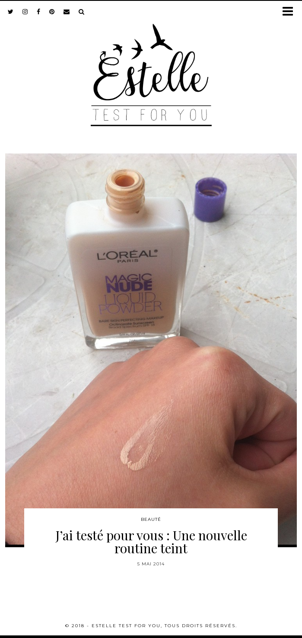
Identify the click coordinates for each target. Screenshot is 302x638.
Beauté (151, 519)
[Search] (82, 12)
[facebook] (39, 12)
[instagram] (25, 12)
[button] (290, 12)
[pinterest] (52, 12)
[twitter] (11, 12)
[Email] (67, 12)
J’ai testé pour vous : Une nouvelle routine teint (151, 541)
